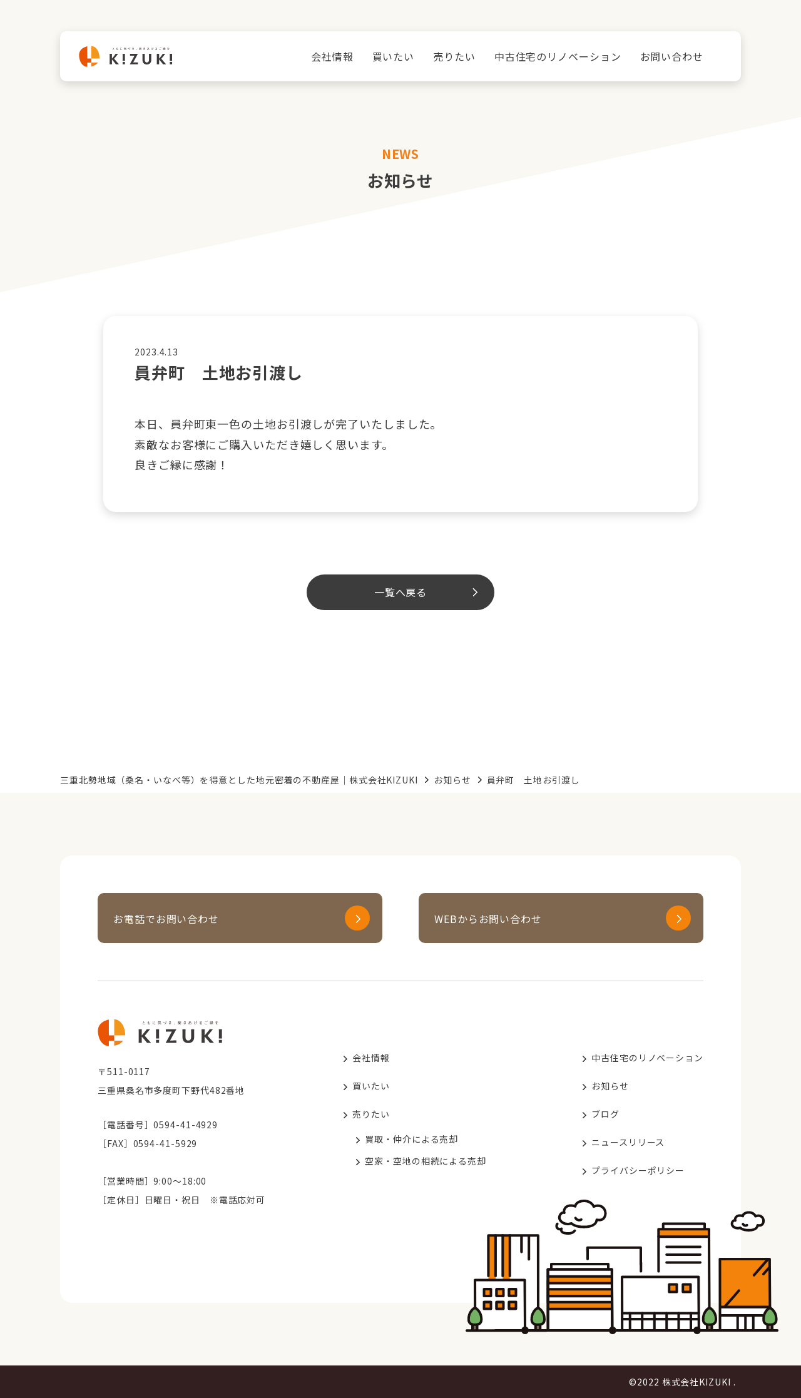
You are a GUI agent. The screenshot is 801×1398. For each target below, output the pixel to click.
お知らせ (452, 779)
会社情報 (332, 56)
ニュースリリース (628, 1142)
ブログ (605, 1114)
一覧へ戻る (400, 592)
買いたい (393, 56)
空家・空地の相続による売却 (425, 1161)
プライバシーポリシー (638, 1170)
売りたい (454, 56)
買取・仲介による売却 (411, 1139)
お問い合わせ (671, 56)
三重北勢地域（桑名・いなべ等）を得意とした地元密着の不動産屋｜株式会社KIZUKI (239, 779)
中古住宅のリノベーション (557, 56)
